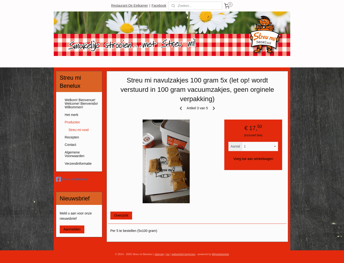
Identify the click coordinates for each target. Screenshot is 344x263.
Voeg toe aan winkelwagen (253, 159)
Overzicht (121, 215)
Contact (70, 145)
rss (168, 254)
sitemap (159, 254)
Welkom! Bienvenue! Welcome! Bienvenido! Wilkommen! (81, 103)
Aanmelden (72, 229)
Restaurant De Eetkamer (129, 5)
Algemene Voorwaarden (75, 154)
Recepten (72, 137)
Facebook (159, 5)
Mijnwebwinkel (220, 254)
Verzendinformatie (78, 163)
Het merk (71, 115)
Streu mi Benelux (72, 179)
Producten (72, 122)
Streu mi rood (79, 130)
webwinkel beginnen (183, 254)
